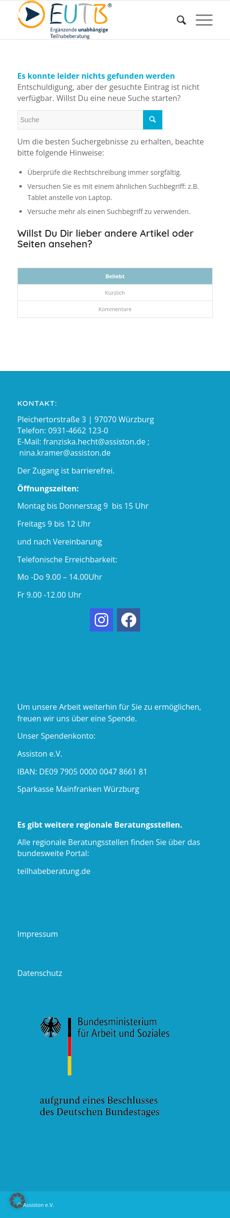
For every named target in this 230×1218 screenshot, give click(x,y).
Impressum (37, 934)
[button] (17, 1200)
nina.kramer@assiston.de (65, 452)
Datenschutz (39, 973)
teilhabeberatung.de (53, 871)
